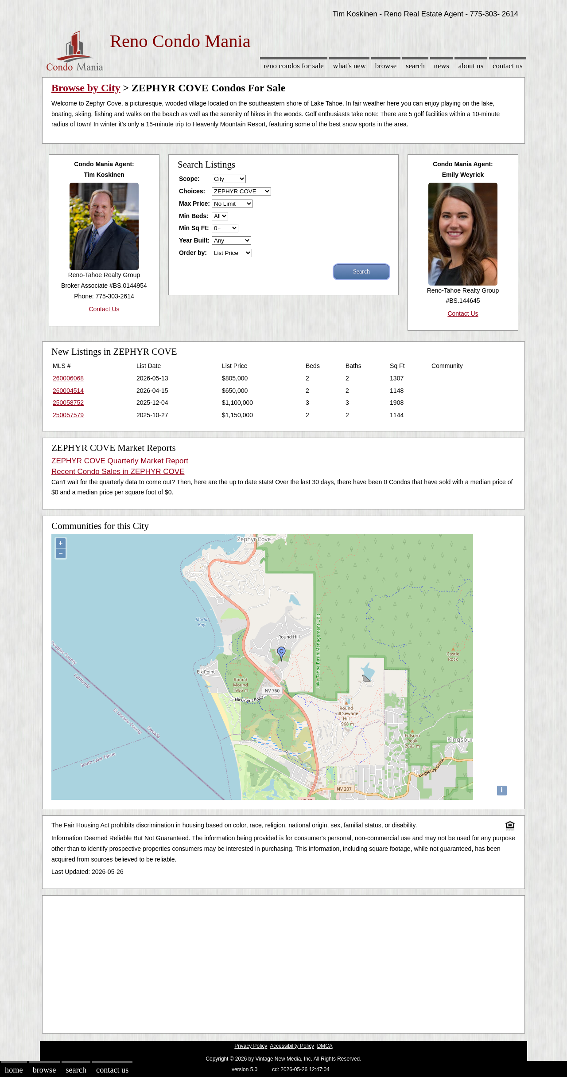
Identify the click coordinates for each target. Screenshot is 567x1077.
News (442, 66)
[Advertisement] (283, 962)
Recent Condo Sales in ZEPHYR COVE (117, 471)
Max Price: (194, 203)
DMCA (325, 1046)
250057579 (68, 415)
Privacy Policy (250, 1046)
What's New (349, 66)
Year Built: (194, 240)
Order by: (193, 252)
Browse (385, 66)
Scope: (189, 178)
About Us (470, 66)
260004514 (68, 390)
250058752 (68, 402)
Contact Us (508, 66)
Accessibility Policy (292, 1046)
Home (14, 1069)
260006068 (68, 378)
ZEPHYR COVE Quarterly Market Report (119, 461)
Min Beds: (194, 215)
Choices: (192, 191)
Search (415, 66)
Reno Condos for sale (294, 66)
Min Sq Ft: (194, 227)
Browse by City (85, 88)
